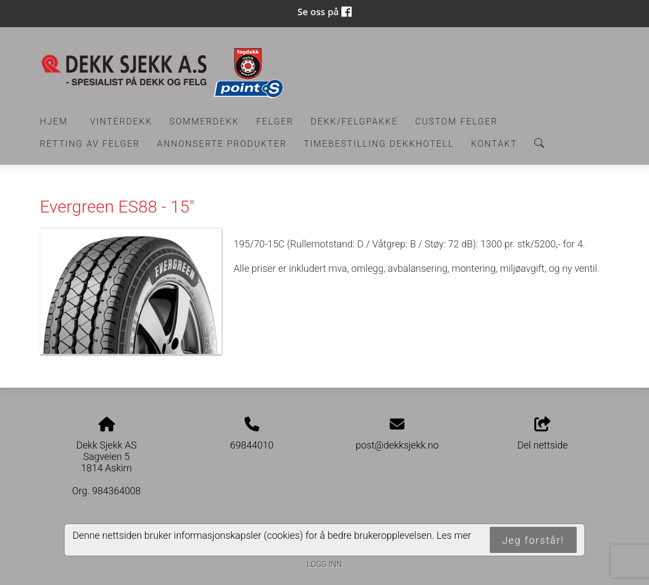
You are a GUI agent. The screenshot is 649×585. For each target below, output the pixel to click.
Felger (275, 121)
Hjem (54, 121)
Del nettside (542, 434)
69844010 (251, 445)
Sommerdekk (204, 121)
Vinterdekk (121, 121)
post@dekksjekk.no (397, 445)
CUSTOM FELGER (456, 121)
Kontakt (494, 144)
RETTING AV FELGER (90, 144)
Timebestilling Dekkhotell (379, 144)
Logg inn (324, 564)
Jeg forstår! (533, 540)
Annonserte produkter (222, 144)
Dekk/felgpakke (354, 121)
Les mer (453, 535)
